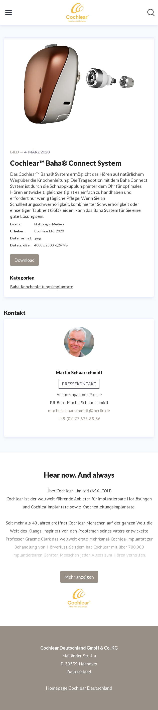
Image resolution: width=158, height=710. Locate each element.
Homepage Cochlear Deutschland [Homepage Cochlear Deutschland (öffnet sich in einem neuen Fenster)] (79, 688)
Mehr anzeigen (79, 577)
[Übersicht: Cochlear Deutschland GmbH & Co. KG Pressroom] (77, 12)
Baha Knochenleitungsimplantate (41, 287)
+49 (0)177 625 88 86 (79, 418)
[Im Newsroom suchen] (151, 13)
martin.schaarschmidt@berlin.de (79, 410)
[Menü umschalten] (8, 12)
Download (24, 260)
